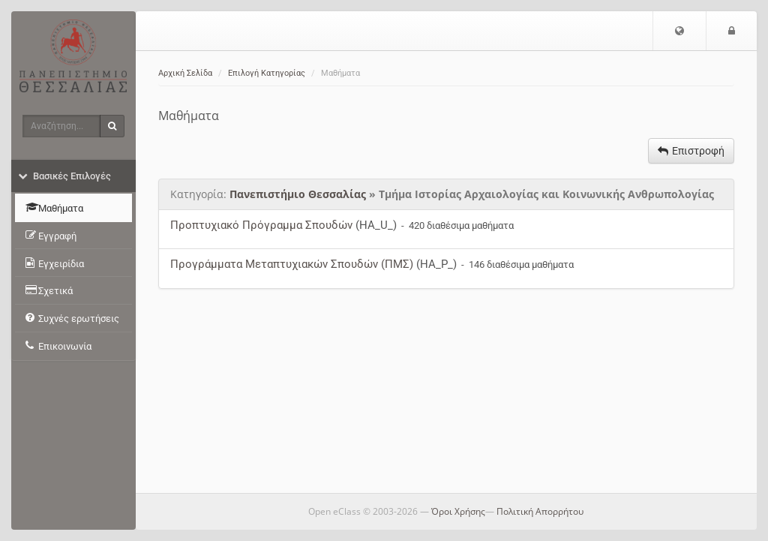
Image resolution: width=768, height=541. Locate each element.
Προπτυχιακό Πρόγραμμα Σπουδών (261, 225)
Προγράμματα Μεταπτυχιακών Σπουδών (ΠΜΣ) (291, 264)
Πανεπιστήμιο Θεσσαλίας (298, 194)
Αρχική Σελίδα (185, 73)
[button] (679, 30)
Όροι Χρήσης (458, 511)
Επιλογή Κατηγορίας (266, 73)
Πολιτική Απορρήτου (540, 511)
